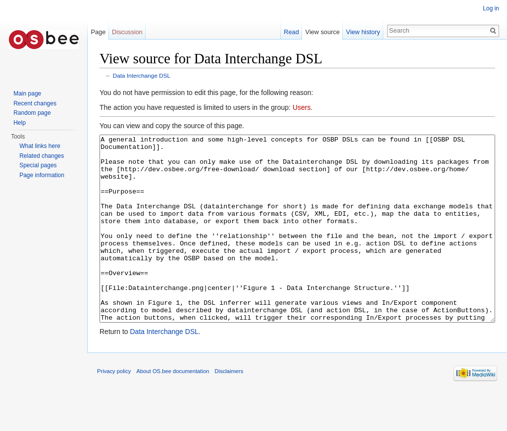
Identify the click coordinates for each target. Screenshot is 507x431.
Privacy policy (114, 408)
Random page (32, 112)
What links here (39, 146)
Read (291, 32)
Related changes (41, 155)
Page (98, 32)
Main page (27, 93)
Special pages (37, 165)
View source (322, 32)
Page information (41, 175)
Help (19, 122)
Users (302, 107)
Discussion (127, 32)
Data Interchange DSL (141, 75)
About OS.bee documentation (173, 408)
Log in (491, 8)
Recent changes (34, 103)
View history (363, 32)
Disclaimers (229, 408)
